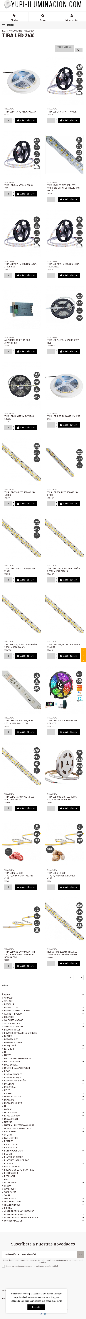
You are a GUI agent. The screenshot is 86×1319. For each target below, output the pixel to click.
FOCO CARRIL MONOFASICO (17, 1058)
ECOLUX (8, 1036)
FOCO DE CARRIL (12, 1061)
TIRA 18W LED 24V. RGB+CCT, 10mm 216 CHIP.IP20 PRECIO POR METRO (63, 188)
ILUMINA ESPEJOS (12, 1077)
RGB (6, 1179)
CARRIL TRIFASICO (13, 1014)
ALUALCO (8, 998)
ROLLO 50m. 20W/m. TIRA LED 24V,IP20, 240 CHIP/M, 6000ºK (62, 953)
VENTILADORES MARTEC (15, 1214)
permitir (36, 1307)
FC (5, 1052)
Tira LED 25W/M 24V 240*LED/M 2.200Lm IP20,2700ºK (63, 569)
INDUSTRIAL (10, 1087)
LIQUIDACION (10, 1112)
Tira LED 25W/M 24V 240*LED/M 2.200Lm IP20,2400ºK (20, 646)
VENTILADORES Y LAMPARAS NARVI (21, 1217)
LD (5, 1106)
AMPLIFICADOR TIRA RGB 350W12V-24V (17, 341)
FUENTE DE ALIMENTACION (17, 1068)
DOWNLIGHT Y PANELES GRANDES (20, 1033)
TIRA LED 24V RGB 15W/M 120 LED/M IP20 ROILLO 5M (19, 722)
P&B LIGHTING (11, 1138)
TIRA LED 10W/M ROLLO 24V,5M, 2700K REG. (20, 265)
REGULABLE (9, 1176)
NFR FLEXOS (10, 1131)
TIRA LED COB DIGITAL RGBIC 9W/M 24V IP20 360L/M (62, 798)
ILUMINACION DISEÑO (15, 1080)
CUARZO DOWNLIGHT (14, 1026)
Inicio (5, 985)
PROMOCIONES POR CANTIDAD (19, 1170)
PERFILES (8, 1141)
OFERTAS (8, 1135)
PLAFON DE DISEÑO (13, 1157)
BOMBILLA (9, 1004)
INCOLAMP (9, 1084)
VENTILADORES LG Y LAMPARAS (19, 1211)
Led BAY (8, 1109)
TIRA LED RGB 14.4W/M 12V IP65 (63, 416)
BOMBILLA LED (11, 1007)
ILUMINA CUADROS (13, 1074)
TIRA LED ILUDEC (12, 1205)
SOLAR (7, 1195)
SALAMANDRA (10, 1182)
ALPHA (7, 994)
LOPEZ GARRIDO (12, 1115)
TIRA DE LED (10, 1198)
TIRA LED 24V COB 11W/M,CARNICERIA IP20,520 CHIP (18, 876)
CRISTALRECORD (12, 1023)
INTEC (7, 1090)
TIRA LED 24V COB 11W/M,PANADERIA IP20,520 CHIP (61, 876)
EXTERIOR (9, 1049)
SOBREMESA (10, 1192)
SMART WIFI (10, 1189)
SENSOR (8, 1186)
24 (79, 50)
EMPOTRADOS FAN (13, 1042)
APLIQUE (8, 1001)
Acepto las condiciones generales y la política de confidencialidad (32, 1266)
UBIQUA (8, 1208)
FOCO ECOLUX (11, 1065)
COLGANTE (9, 1017)
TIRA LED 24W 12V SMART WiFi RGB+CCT (62, 722)
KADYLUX (8, 1093)
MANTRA (8, 1122)
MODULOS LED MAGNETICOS (17, 1128)
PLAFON (8, 1154)
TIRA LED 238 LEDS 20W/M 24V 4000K (19, 493)
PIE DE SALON (11, 1144)
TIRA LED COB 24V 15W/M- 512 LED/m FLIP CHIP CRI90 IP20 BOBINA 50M (19, 954)
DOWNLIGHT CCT (12, 1030)
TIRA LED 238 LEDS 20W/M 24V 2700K (62, 493)
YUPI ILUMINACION (13, 1221)
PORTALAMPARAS (12, 1166)
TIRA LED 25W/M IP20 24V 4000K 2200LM (63, 646)
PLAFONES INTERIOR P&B (16, 1160)
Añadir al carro (26, 120)
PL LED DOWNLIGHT (13, 1151)
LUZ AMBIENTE (11, 1119)
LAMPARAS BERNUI (13, 1103)
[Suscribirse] (80, 1254)
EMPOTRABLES (11, 1039)
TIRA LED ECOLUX (12, 1201)
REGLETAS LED (11, 1173)
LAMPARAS (9, 1100)
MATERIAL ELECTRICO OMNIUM (19, 1125)
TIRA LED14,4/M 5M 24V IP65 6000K (19, 417)
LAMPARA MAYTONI (13, 1096)
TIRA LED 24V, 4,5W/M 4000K (61, 111)
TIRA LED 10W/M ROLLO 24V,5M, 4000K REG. (63, 265)
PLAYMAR (8, 1163)
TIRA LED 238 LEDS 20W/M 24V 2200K (19, 569)
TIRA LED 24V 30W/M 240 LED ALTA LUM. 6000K (19, 798)
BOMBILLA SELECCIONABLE (17, 1010)
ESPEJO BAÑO (10, 1045)
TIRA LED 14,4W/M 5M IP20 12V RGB (63, 341)
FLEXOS (7, 1055)
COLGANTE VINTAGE (13, 1020)
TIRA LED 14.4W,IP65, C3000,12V (20, 111)
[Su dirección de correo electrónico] (39, 1254)
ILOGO (7, 1071)
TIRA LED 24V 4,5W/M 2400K (18, 185)
